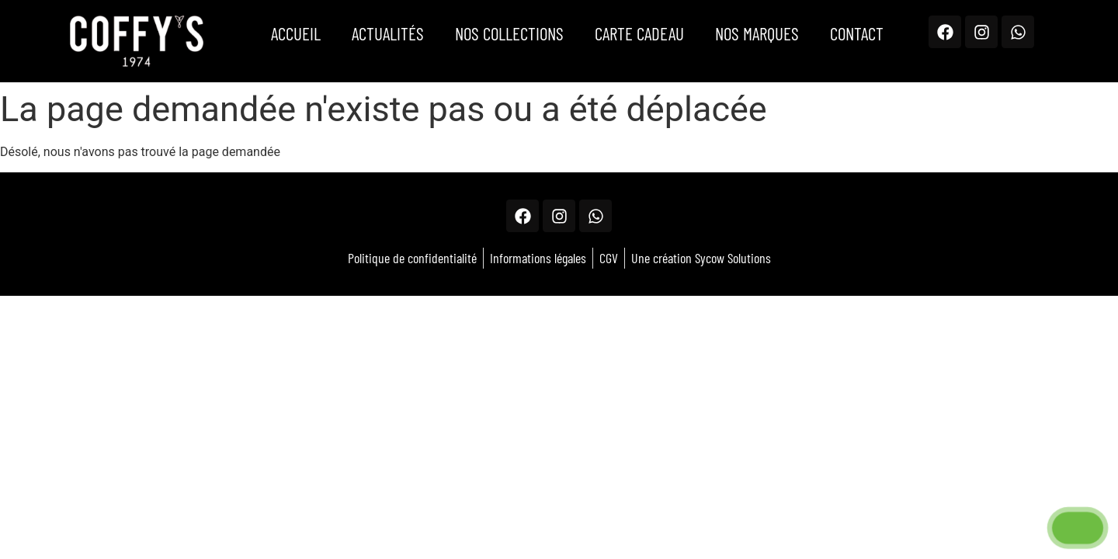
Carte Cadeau (639, 33)
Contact (857, 33)
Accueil (296, 33)
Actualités (388, 33)
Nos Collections (509, 33)
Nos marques (757, 33)
